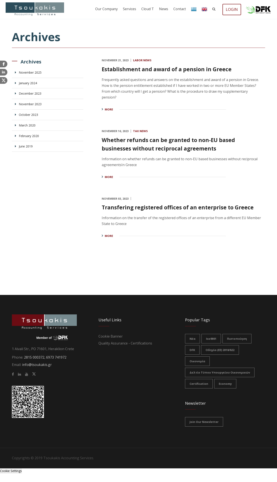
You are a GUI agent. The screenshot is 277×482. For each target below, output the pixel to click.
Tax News (140, 131)
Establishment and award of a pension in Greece (179, 68)
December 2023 (30, 93)
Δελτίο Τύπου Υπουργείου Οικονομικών (220, 381)
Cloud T (147, 8)
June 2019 (26, 146)
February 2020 (29, 136)
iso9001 (211, 347)
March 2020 (27, 125)
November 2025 (30, 72)
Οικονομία (197, 370)
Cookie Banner (110, 344)
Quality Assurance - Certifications (125, 351)
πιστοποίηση (237, 347)
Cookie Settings (11, 479)
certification (199, 392)
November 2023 (30, 104)
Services (129, 8)
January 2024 (28, 83)
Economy (225, 392)
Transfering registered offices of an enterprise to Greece (179, 211)
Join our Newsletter (204, 430)
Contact (179, 8)
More (109, 109)
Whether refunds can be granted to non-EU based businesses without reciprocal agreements (180, 143)
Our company (106, 8)
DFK (192, 358)
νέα (192, 347)
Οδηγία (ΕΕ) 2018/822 (220, 358)
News (163, 8)
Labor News (142, 60)
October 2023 (28, 115)
